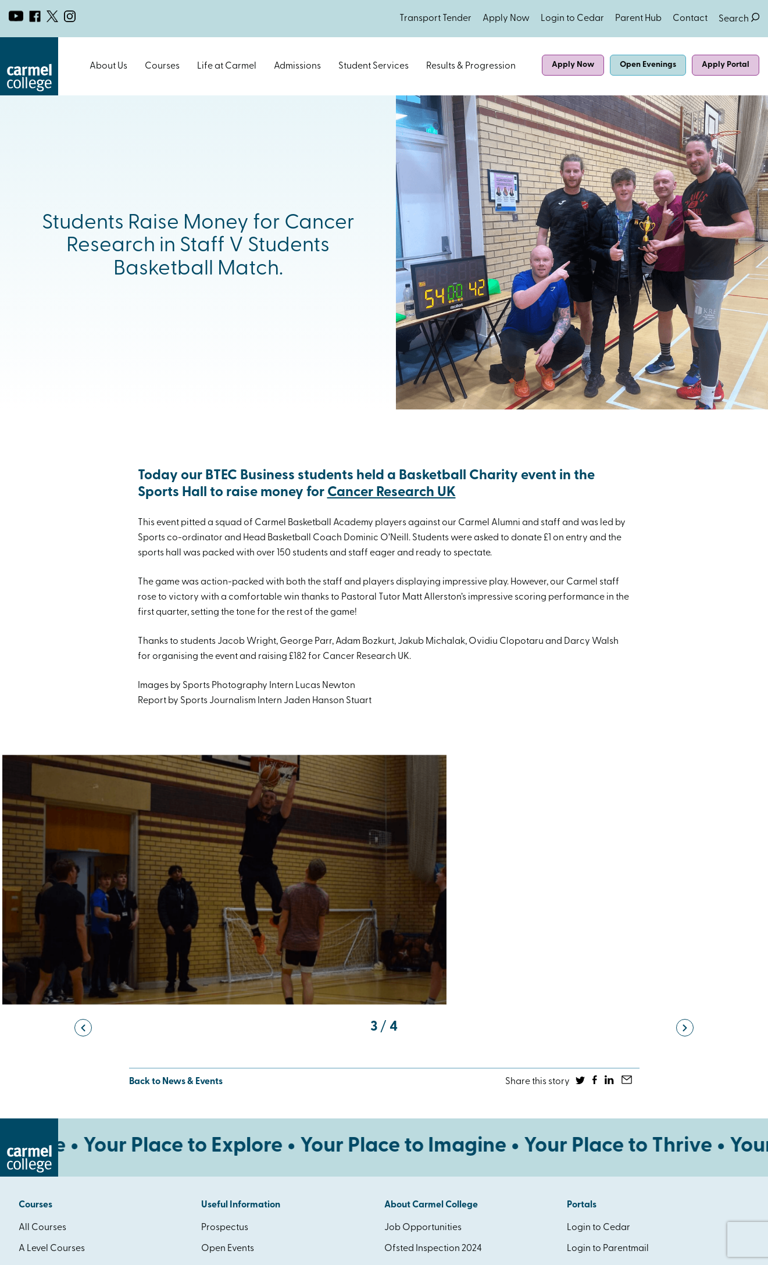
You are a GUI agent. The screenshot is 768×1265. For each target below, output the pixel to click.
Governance (410, 1041)
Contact (690, 18)
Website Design (653, 1247)
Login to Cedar (572, 18)
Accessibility (227, 1104)
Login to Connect (603, 1020)
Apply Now (506, 18)
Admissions (297, 66)
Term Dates (224, 1062)
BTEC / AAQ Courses (62, 1020)
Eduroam (403, 1125)
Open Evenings (648, 64)
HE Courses (42, 1083)
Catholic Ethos (414, 1020)
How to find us (414, 1083)
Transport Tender (435, 18)
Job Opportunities (423, 979)
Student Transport (239, 1083)
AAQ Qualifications (60, 1104)
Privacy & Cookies (146, 1247)
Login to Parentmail (608, 999)
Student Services (373, 66)
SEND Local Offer (421, 1146)
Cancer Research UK (391, 493)
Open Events (227, 999)
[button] (83, 778)
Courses (162, 66)
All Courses (42, 979)
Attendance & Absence (249, 1020)
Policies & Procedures (430, 1062)
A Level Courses (52, 999)
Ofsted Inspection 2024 (433, 999)
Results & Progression (471, 66)
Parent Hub (638, 18)
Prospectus (224, 979)
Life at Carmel (226, 66)
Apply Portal (725, 64)
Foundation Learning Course (79, 1062)
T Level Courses (51, 1041)
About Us (108, 66)
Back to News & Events (176, 833)
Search (739, 19)
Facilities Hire (412, 1104)
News (212, 1041)
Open (133, 66)
